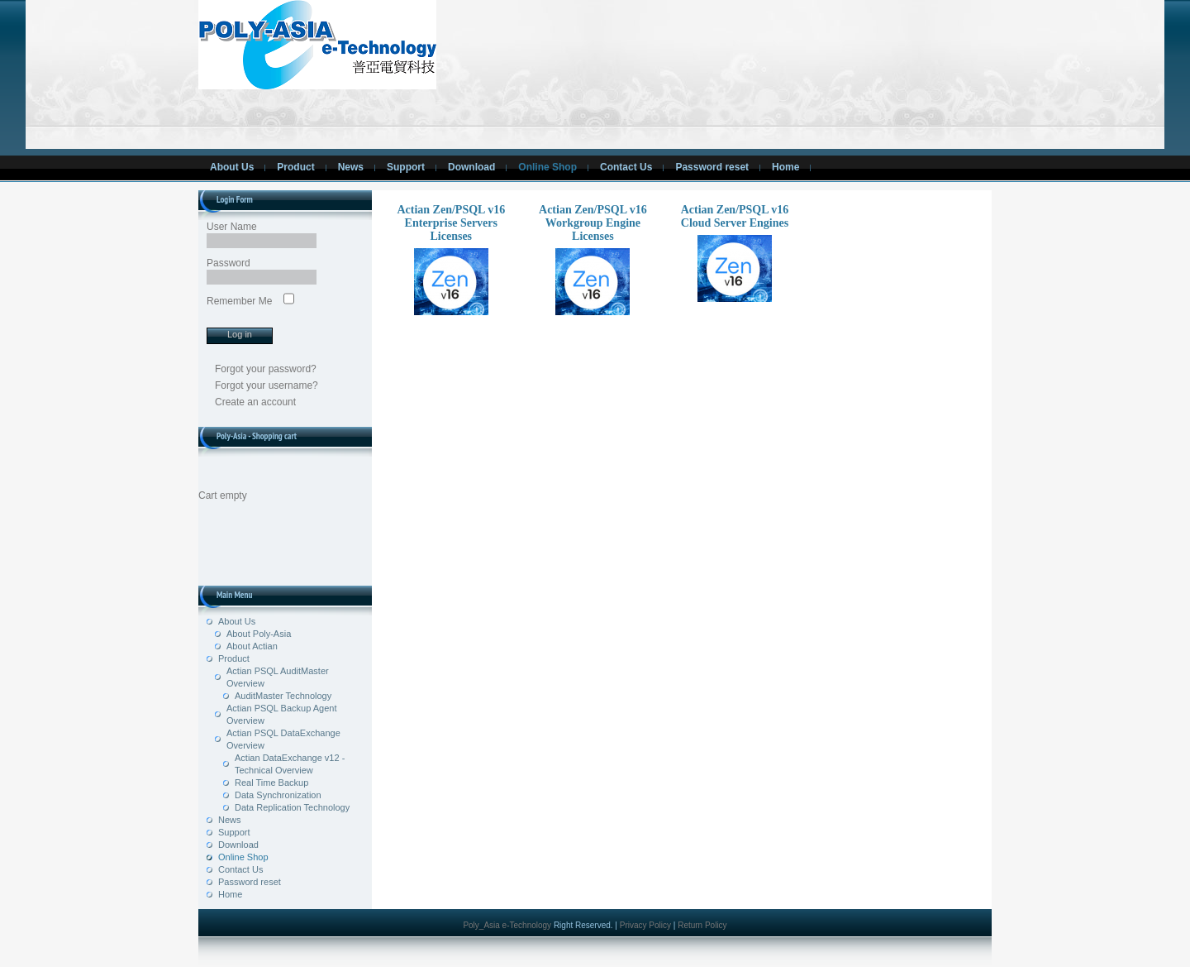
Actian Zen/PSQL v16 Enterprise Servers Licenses (451, 259)
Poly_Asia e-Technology (508, 925)
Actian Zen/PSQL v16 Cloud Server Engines (735, 252)
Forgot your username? (266, 385)
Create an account (255, 402)
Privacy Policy (645, 925)
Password (228, 263)
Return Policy (702, 925)
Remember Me (239, 301)
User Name (232, 226)
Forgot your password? (266, 369)
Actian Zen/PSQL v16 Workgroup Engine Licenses (593, 259)
